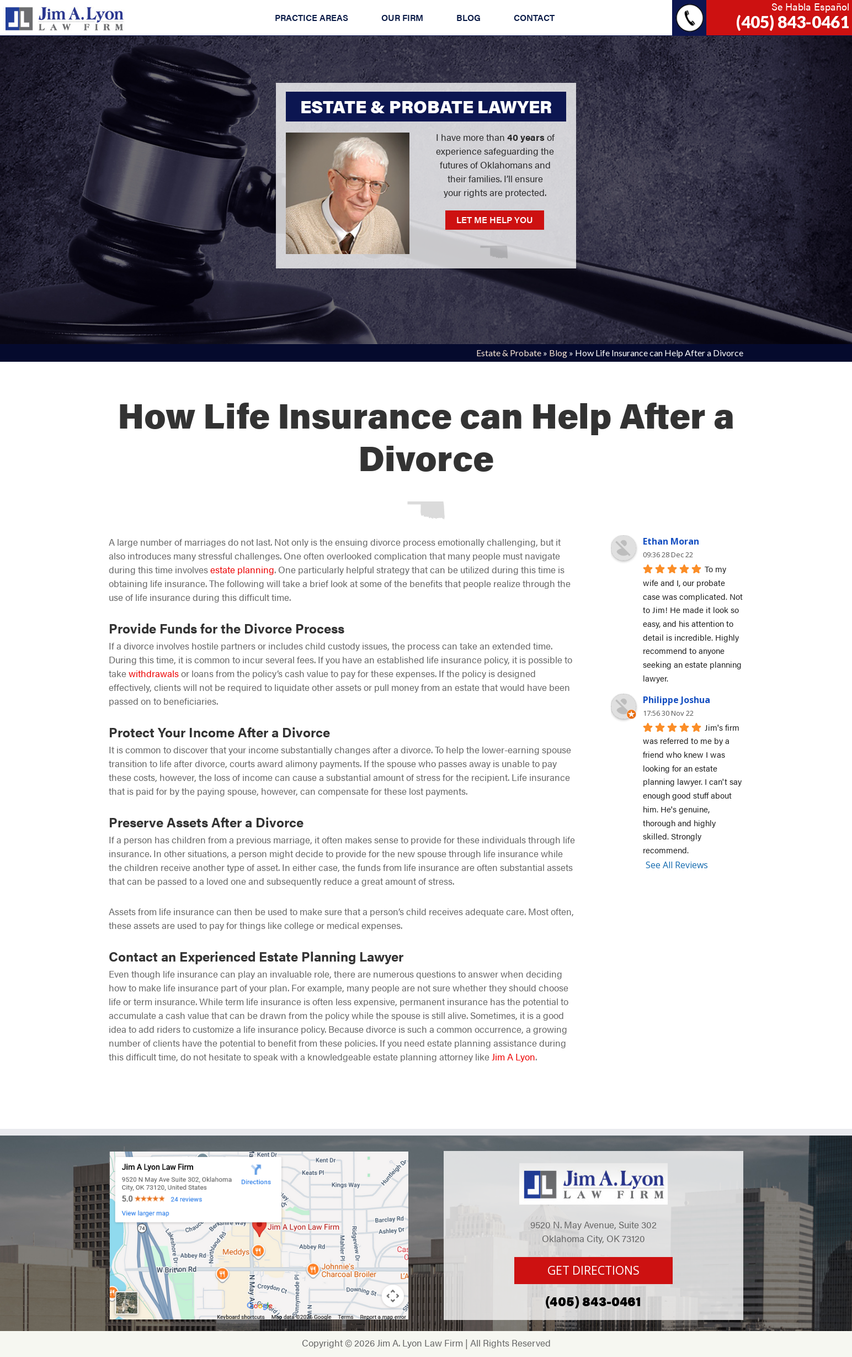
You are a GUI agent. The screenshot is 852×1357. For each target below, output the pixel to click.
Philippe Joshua (676, 700)
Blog (558, 352)
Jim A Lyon (513, 1056)
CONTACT (534, 17)
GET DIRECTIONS (593, 1270)
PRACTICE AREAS (311, 17)
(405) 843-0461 (792, 21)
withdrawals (154, 673)
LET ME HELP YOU (494, 219)
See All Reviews (677, 865)
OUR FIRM (402, 17)
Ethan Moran (671, 541)
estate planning (242, 569)
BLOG (468, 17)
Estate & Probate (508, 352)
